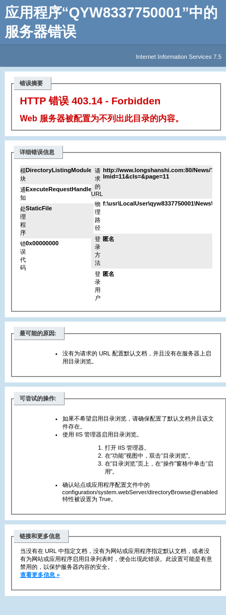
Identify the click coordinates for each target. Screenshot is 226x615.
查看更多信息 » (40, 575)
